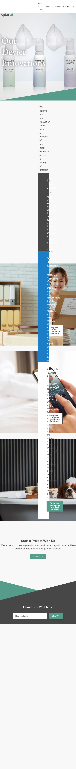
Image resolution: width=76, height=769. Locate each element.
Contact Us (38, 556)
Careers (58, 7)
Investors (66, 7)
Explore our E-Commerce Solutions (55, 330)
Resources (49, 7)
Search (56, 616)
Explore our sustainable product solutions (55, 506)
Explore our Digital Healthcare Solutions (55, 418)
